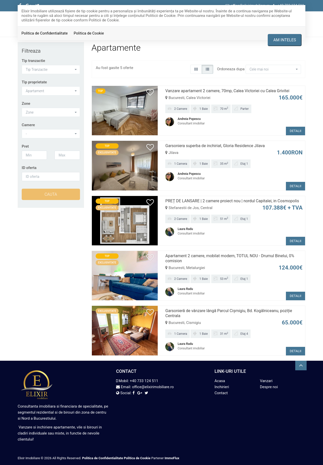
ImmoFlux (172, 458)
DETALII (295, 131)
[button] (51, 69)
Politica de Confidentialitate (44, 33)
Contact (221, 393)
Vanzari (266, 381)
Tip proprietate (34, 82)
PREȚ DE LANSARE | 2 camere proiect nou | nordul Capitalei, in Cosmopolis (232, 200)
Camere (28, 125)
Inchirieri (221, 387)
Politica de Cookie (89, 33)
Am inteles (284, 40)
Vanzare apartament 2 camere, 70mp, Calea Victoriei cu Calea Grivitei (227, 90)
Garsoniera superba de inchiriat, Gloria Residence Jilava (215, 145)
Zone (26, 103)
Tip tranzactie (33, 60)
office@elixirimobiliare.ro (153, 387)
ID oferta (29, 167)
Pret (25, 146)
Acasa (219, 381)
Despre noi (269, 387)
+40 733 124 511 (144, 381)
